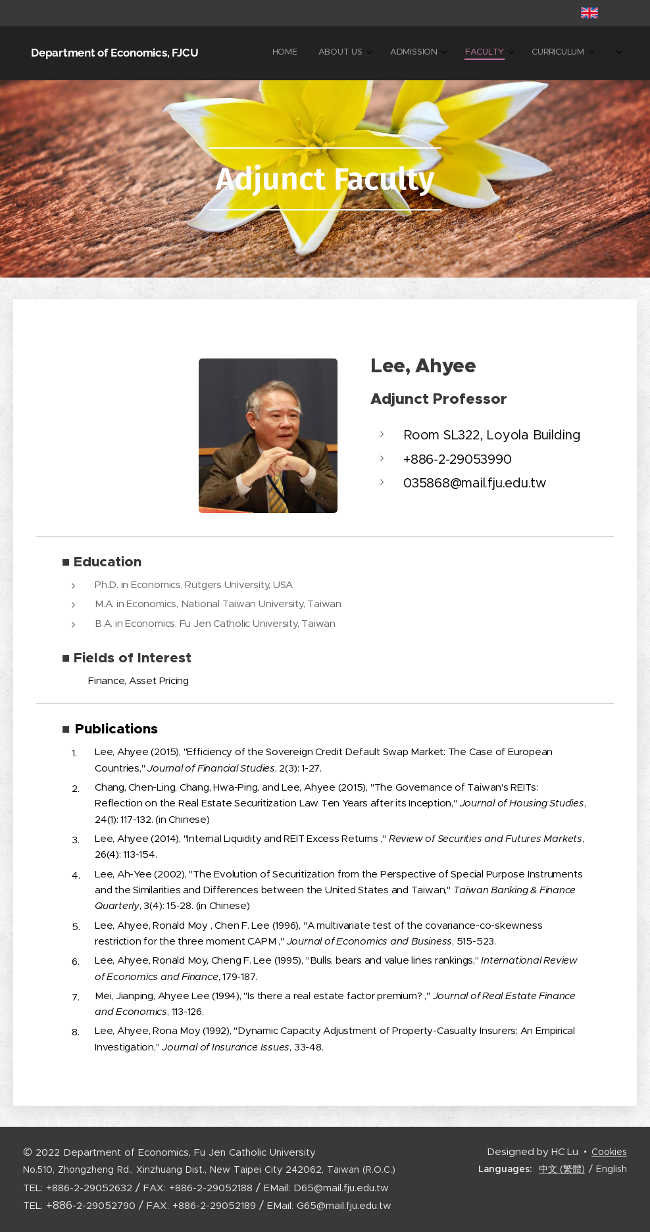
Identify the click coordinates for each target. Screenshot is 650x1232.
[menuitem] (436, 53)
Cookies (609, 1152)
